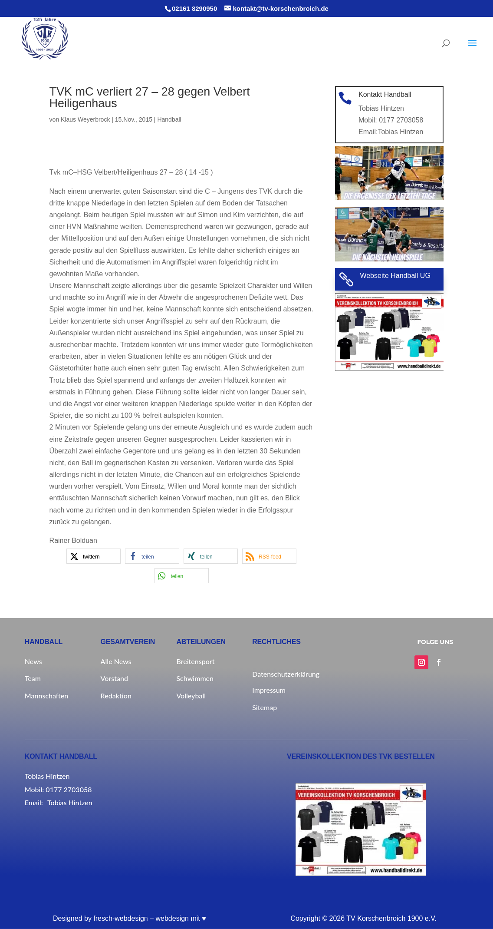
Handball (169, 119)
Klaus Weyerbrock (85, 119)
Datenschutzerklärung (285, 674)
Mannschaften (46, 695)
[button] (93, 556)
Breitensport (195, 661)
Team (33, 678)
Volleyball (191, 695)
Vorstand (114, 678)
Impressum (269, 690)
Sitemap (264, 707)
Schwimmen (195, 678)
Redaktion (116, 695)
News (33, 661)
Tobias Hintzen (400, 131)
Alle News (116, 661)
